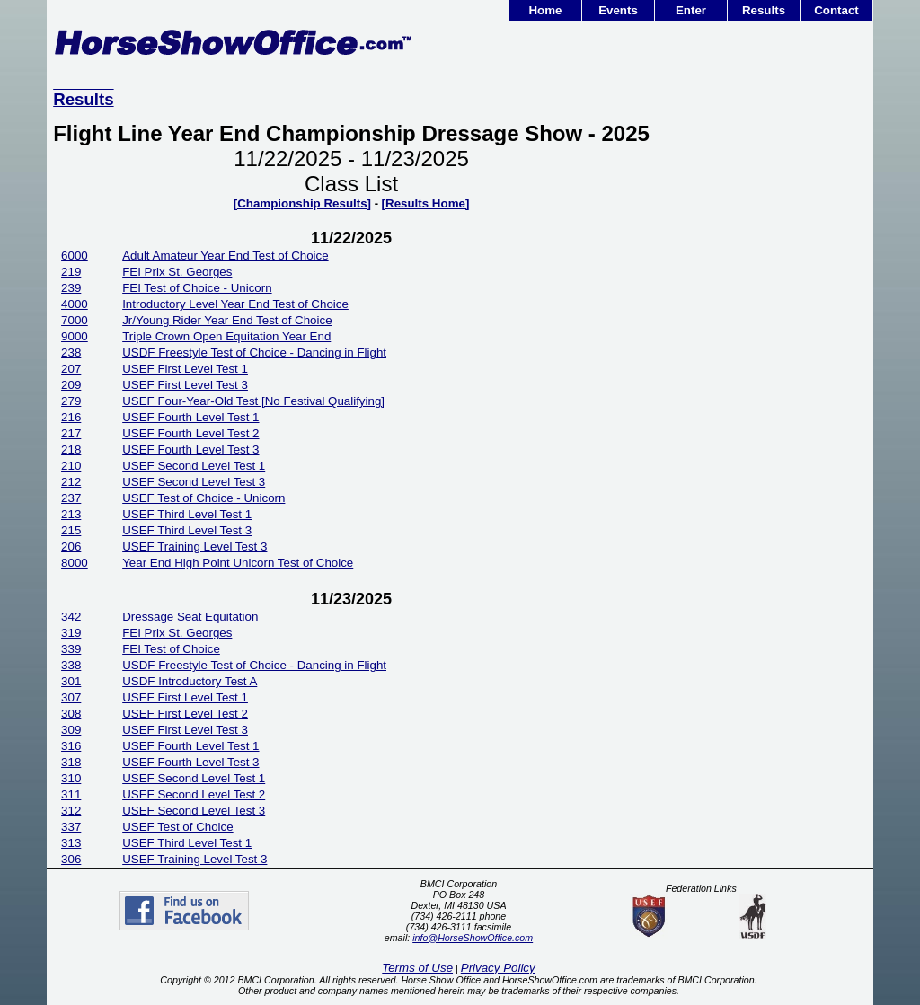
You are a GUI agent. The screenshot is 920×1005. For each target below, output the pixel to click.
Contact (836, 10)
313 (71, 843)
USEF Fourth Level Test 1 (190, 417)
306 (71, 859)
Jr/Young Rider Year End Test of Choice (227, 320)
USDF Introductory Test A (189, 681)
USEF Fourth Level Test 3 (190, 449)
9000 (74, 336)
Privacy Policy (498, 967)
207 (71, 368)
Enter (691, 10)
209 (71, 385)
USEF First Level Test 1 (185, 368)
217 (71, 433)
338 (71, 665)
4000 (74, 304)
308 (71, 713)
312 (71, 810)
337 (71, 826)
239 (71, 288)
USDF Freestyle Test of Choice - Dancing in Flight (254, 352)
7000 (74, 320)
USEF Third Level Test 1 (187, 514)
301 (71, 681)
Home (545, 10)
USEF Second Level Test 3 (193, 482)
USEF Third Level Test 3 (187, 530)
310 (71, 778)
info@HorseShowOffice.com (472, 937)
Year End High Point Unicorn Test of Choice (237, 562)
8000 (74, 562)
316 (71, 746)
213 (71, 514)
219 (71, 271)
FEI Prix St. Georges (177, 271)
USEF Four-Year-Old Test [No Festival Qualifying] (253, 401)
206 (71, 546)
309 (71, 729)
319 (71, 632)
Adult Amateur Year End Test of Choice (225, 255)
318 (71, 762)
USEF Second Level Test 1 (193, 465)
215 (71, 530)
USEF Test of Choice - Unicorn (203, 498)
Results (763, 10)
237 (71, 498)
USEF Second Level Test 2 (193, 794)
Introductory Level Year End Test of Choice (235, 304)
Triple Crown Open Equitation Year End (226, 336)
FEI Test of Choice (171, 649)
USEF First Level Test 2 (185, 713)
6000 (74, 255)
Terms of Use (417, 967)
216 (71, 417)
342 (71, 616)
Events (618, 10)
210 (71, 465)
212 (71, 482)
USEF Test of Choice (177, 826)
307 (71, 697)
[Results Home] (426, 203)
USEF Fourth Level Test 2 (190, 433)
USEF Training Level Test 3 (194, 546)
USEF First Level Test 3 (185, 385)
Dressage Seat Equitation (190, 616)
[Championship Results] (302, 203)
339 (71, 649)
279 (71, 401)
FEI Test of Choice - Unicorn (196, 288)
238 (71, 352)
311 (71, 794)
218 (71, 449)
